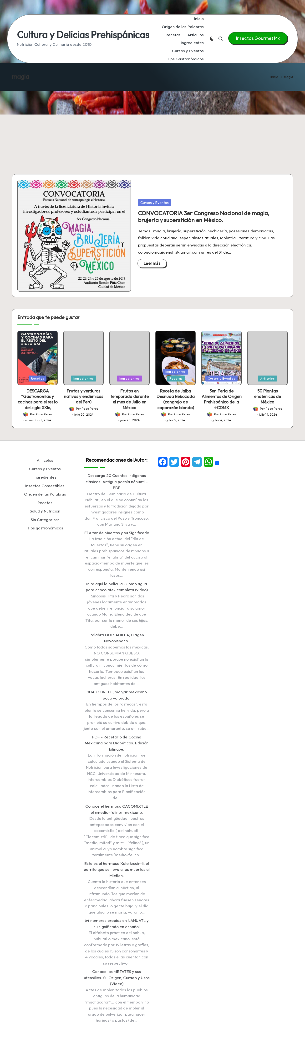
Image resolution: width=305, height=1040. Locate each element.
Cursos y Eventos (154, 202)
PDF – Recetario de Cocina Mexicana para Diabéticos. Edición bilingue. (116, 743)
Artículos (267, 378)
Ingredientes (83, 378)
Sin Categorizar (45, 519)
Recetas (37, 378)
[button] (258, 38)
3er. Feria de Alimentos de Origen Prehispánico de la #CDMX (222, 399)
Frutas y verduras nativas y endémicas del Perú (83, 396)
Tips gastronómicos (45, 527)
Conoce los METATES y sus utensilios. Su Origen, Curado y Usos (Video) (117, 977)
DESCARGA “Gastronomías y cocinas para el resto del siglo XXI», (38, 399)
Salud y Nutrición (45, 510)
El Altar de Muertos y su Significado (116, 532)
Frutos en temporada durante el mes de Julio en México (129, 399)
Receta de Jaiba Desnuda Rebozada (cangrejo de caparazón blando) (176, 399)
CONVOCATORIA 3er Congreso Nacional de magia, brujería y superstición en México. (203, 216)
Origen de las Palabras (45, 493)
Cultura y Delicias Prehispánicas (83, 34)
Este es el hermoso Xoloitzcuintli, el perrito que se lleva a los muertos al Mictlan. (117, 869)
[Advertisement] (152, 126)
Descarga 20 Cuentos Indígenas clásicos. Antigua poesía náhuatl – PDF (117, 481)
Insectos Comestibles (45, 485)
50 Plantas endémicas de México (267, 396)
